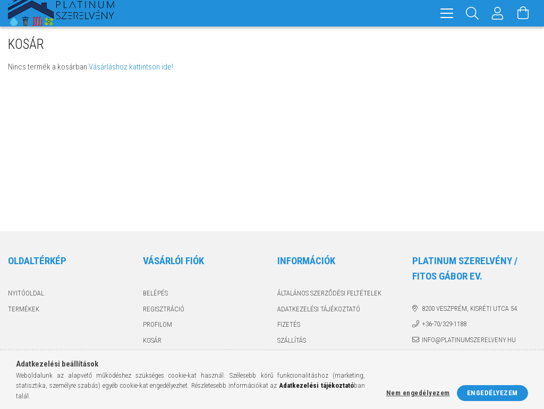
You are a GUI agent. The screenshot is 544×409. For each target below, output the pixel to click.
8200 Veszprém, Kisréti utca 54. (470, 308)
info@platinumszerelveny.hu (469, 340)
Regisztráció (163, 309)
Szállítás (291, 340)
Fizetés (288, 324)
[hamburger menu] (447, 13)
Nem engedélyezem (418, 393)
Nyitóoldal (26, 293)
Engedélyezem (492, 393)
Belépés (155, 293)
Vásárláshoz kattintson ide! (131, 67)
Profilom (157, 324)
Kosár (152, 340)
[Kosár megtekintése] (523, 13)
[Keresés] (472, 13)
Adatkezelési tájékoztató (318, 309)
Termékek (23, 309)
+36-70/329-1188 (444, 324)
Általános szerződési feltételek (329, 293)
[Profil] (498, 13)
